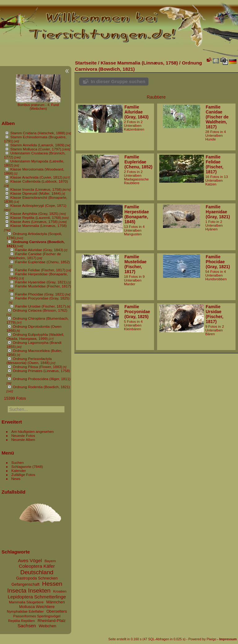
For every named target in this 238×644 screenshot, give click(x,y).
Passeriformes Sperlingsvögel (36, 616)
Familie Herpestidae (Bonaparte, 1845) (136, 214)
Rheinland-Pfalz (51, 620)
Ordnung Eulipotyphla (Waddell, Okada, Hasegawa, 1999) (35, 336)
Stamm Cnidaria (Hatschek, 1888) (37, 133)
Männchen (55, 602)
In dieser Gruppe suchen (118, 81)
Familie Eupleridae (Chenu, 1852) (42, 262)
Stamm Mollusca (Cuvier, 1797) (35, 149)
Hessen (52, 583)
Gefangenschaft (25, 584)
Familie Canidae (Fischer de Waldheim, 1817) (35, 256)
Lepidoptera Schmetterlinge (37, 596)
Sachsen (26, 625)
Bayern (50, 561)
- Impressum (227, 639)
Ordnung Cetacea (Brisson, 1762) (40, 310)
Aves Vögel (30, 560)
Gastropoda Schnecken (37, 578)
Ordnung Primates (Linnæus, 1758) (41, 371)
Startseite (86, 62)
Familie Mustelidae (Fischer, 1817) (43, 286)
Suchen (17, 462)
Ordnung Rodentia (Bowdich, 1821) (41, 387)
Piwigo (211, 639)
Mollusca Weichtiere (37, 606)
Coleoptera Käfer (37, 566)
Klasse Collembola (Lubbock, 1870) (39, 181)
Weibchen (47, 626)
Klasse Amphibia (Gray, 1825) (34, 213)
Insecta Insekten (29, 590)
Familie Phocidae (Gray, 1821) (39, 294)
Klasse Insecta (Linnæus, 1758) (35, 189)
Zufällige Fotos (23, 475)
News (15, 479)
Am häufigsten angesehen (32, 431)
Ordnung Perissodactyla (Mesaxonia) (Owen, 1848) (29, 361)
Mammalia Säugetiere (26, 602)
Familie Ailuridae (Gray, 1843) (39, 250)
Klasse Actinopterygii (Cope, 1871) (38, 205)
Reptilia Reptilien (21, 621)
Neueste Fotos (23, 435)
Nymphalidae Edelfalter (25, 611)
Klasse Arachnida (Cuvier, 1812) (36, 177)
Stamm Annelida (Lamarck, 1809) (37, 145)
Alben (8, 123)
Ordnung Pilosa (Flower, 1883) (37, 367)
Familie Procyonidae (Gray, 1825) (42, 298)
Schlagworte (21, 466)
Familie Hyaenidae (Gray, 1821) (41, 282)
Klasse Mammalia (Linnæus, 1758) (38, 226)
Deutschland (37, 572)
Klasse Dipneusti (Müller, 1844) (35, 193)
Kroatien (60, 591)
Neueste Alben (23, 439)
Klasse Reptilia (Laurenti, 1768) (35, 217)
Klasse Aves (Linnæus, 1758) (34, 222)
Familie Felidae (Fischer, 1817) (40, 270)
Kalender (18, 471)
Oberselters (56, 611)
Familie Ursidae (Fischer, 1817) (40, 306)
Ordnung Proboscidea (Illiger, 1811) (41, 379)
